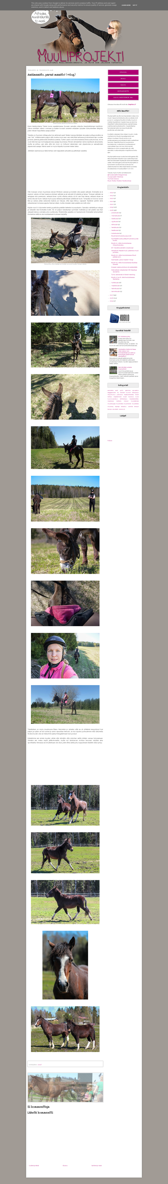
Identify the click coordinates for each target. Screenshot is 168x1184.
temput (136, 406)
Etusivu (65, 1165)
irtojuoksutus (111, 394)
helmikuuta (115, 288)
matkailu (118, 401)
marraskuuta (116, 216)
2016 (111, 298)
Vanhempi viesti (96, 1165)
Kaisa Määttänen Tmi (123, 97)
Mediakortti (123, 91)
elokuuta (115, 224)
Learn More (126, 5)
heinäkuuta (115, 227)
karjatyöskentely (129, 394)
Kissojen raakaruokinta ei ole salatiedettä (124, 267)
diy (118, 392)
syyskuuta (115, 221)
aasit (40, 1065)
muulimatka (119, 403)
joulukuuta (115, 213)
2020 (112, 204)
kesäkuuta (115, 230)
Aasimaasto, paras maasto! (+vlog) (122, 260)
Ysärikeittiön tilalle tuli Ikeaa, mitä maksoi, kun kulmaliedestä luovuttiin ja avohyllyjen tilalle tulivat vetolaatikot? (127, 352)
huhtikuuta (115, 282)
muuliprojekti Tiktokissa (115, 177)
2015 (111, 301)
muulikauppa (112, 403)
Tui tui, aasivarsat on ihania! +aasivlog (123, 274)
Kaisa (123, 85)
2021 (111, 201)
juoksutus (120, 394)
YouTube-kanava (113, 179)
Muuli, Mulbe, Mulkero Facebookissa (119, 181)
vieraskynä (122, 409)
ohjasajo (117, 406)
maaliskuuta (116, 285)
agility (121, 390)
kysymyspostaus (113, 399)
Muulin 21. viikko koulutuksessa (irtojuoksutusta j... (121, 244)
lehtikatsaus (123, 399)
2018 (111, 210)
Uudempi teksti (34, 1165)
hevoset (122, 392)
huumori (128, 392)
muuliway (111, 406)
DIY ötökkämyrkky (124, 336)
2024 (111, 192)
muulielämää (135, 401)
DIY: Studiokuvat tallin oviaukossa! (122, 248)
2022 (111, 198)
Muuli (123, 79)
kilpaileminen (118, 396)
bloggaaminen (112, 392)
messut (126, 401)
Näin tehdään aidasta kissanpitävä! (125, 368)
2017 (111, 295)
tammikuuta (116, 291)
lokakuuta (115, 218)
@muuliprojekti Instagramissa (117, 175)
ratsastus (123, 406)
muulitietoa (135, 403)
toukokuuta (115, 233)
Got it (135, 5)
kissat (125, 396)
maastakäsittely (134, 399)
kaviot (137, 394)
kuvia (137, 396)
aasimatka (110, 390)
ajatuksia (127, 390)
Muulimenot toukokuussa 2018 (121, 236)
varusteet (115, 409)
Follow (110, 440)
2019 (111, 207)
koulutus (131, 396)
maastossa (111, 401)
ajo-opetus (135, 390)
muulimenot (127, 403)
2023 (111, 195)
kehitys (110, 396)
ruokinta (130, 406)
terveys (110, 409)
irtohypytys (135, 392)
